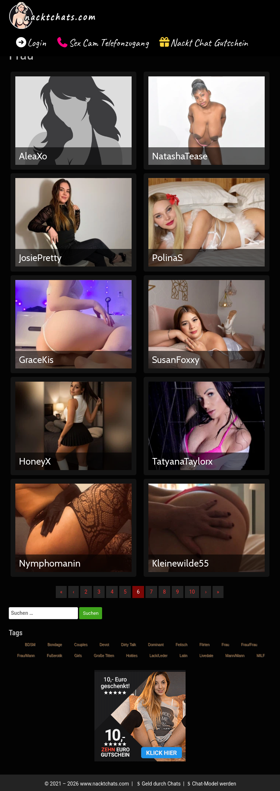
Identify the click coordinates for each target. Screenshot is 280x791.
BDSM (30, 645)
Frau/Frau (249, 645)
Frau (225, 645)
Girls (78, 656)
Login (36, 42)
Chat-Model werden (211, 784)
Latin (183, 656)
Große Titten (104, 656)
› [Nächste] (205, 592)
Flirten (204, 645)
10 (192, 592)
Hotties (131, 656)
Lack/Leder (158, 656)
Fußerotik (54, 656)
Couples (81, 645)
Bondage (54, 645)
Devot (104, 645)
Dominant (156, 645)
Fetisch (181, 645)
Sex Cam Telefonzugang (108, 42)
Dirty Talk (128, 645)
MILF (260, 656)
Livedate (206, 656)
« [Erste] (61, 592)
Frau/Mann (26, 656)
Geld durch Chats (157, 784)
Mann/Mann (235, 656)
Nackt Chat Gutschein (209, 42)
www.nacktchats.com (104, 784)
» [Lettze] (218, 592)
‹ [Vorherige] (73, 592)
